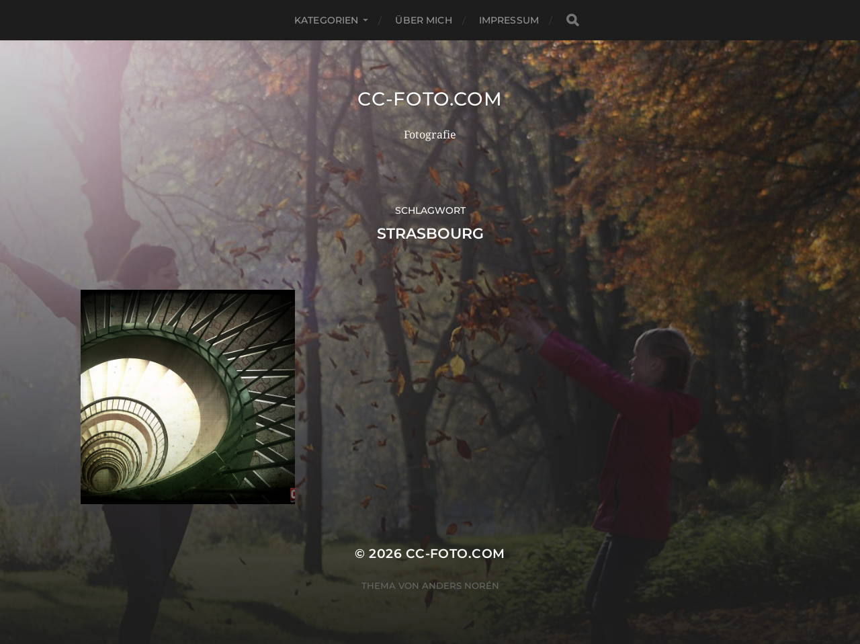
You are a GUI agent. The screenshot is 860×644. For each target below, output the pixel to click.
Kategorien (326, 20)
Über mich (423, 20)
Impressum (509, 20)
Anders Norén (460, 585)
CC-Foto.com (430, 98)
